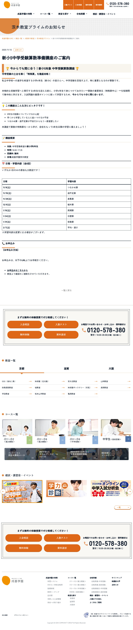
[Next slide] (129, 491)
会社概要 (5, 615)
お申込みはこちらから (17, 270)
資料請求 (99, 5)
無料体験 (88, 5)
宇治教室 (5, 393)
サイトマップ (117, 578)
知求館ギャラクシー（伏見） (79, 387)
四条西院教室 (7, 387)
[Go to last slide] (3, 491)
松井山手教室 (40, 393)
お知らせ (115, 585)
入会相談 (78, 5)
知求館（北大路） (42, 381)
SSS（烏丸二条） (9, 381)
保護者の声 (116, 581)
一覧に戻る (66, 290)
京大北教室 (72, 381)
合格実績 (81, 13)
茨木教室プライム (43, 38)
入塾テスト (68, 5)
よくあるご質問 (95, 602)
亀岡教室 (71, 393)
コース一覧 (45, 13)
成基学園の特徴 (24, 13)
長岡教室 (104, 387)
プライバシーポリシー (21, 615)
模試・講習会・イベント (104, 13)
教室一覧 (19, 38)
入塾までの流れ (95, 599)
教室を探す (63, 13)
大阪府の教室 (30, 38)
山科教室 (104, 381)
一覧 (119, 507)
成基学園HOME (7, 38)
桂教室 (37, 387)
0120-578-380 (119, 3)
